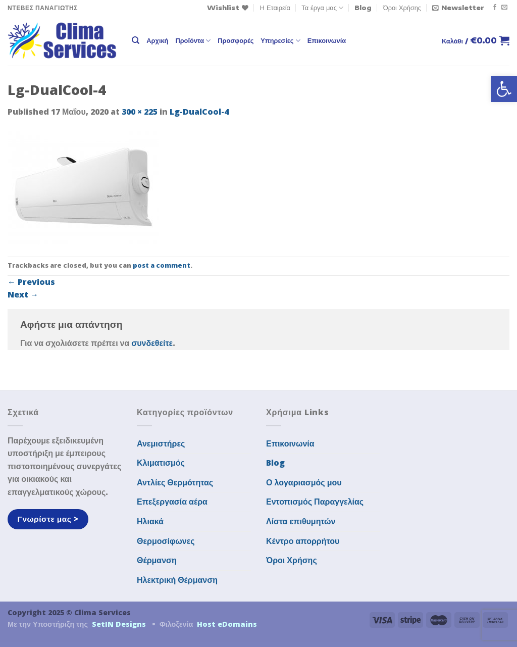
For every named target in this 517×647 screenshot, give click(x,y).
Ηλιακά (150, 521)
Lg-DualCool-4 (199, 111)
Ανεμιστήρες (161, 443)
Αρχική (157, 40)
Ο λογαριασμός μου (304, 482)
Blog (363, 8)
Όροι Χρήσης (402, 8)
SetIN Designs (119, 624)
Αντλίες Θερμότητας (175, 482)
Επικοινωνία (326, 40)
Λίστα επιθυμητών (301, 521)
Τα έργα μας (322, 8)
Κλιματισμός (161, 462)
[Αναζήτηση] (135, 40)
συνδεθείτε (152, 343)
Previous (31, 281)
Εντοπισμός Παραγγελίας (315, 501)
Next (23, 294)
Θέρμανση (157, 560)
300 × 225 (140, 111)
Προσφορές (235, 40)
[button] (504, 89)
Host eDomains (227, 624)
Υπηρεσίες (280, 40)
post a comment (161, 265)
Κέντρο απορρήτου (302, 540)
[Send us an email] (504, 7)
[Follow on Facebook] (495, 7)
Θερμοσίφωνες (166, 540)
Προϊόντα (193, 40)
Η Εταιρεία (275, 8)
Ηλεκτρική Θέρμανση (177, 579)
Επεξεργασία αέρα (172, 501)
